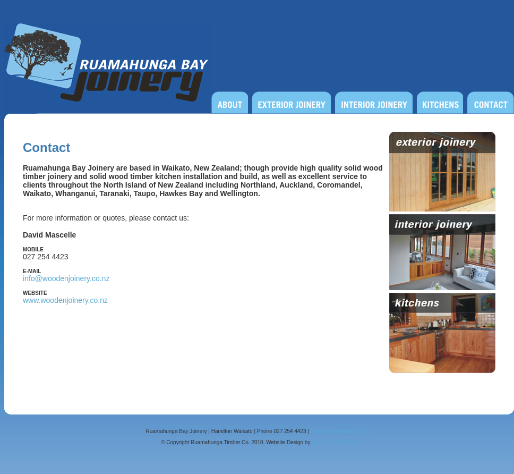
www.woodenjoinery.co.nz (65, 300)
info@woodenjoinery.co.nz (66, 278)
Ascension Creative (334, 442)
